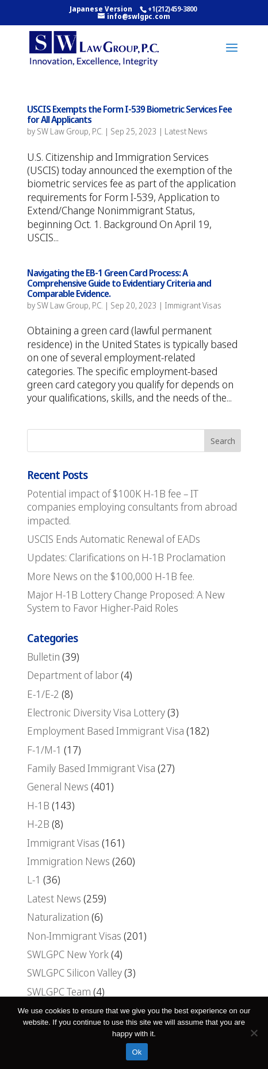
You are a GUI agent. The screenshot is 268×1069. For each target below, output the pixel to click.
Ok (136, 1052)
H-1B (38, 805)
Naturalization (58, 917)
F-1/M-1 (44, 750)
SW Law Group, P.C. (70, 131)
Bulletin (43, 656)
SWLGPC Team (59, 991)
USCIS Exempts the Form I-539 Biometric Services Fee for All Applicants (129, 114)
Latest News (186, 131)
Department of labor (72, 675)
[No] (253, 1033)
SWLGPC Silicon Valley (74, 972)
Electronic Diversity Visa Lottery (96, 712)
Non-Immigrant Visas (74, 936)
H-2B (38, 824)
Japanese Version (101, 9)
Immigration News (68, 861)
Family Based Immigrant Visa (91, 768)
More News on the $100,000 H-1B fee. (110, 576)
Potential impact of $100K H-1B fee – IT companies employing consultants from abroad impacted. (132, 507)
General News (58, 786)
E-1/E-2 (43, 694)
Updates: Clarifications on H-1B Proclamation (126, 557)
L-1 (34, 879)
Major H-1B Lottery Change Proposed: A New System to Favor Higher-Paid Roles (126, 601)
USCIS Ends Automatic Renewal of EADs (113, 539)
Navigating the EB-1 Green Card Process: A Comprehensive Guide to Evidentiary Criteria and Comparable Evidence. (119, 283)
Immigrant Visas (192, 305)
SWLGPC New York (68, 954)
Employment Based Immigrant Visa (105, 731)
